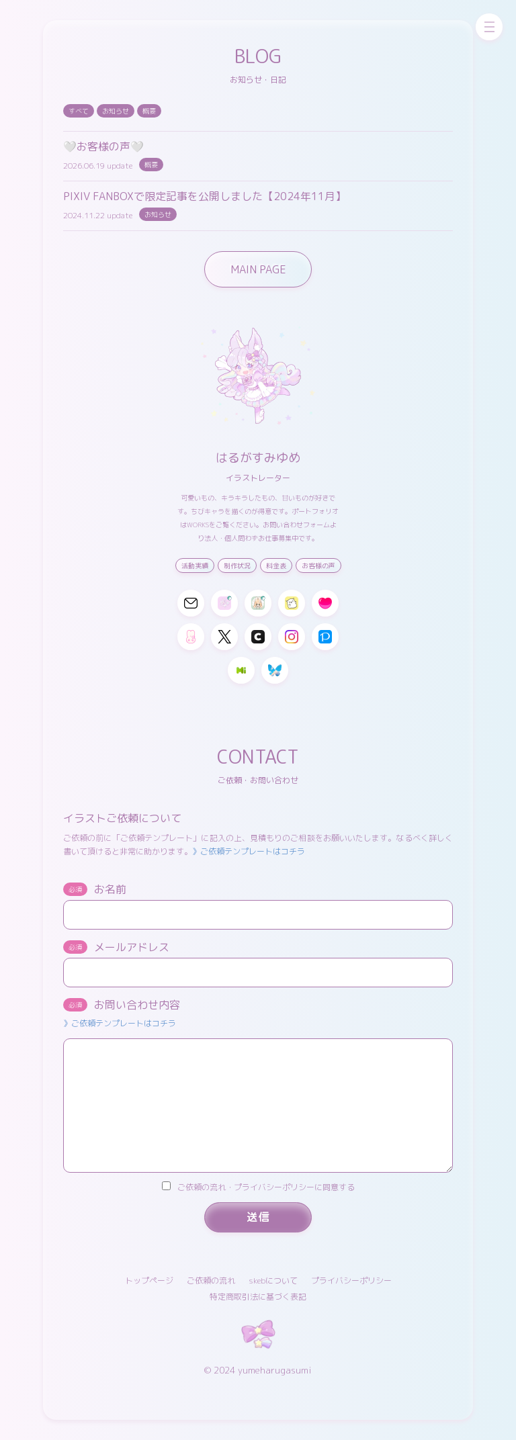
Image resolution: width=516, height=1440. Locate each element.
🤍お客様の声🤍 (103, 146)
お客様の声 (318, 565)
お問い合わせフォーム (296, 524)
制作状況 (237, 565)
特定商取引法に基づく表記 (258, 1296)
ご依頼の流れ (211, 1280)
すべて (79, 111)
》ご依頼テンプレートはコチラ (248, 851)
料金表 (276, 565)
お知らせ (115, 111)
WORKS (198, 524)
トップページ (149, 1280)
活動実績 (194, 565)
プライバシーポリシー (351, 1280)
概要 (149, 111)
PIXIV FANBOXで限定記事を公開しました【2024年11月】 (204, 196)
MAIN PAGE (258, 269)
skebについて (273, 1280)
